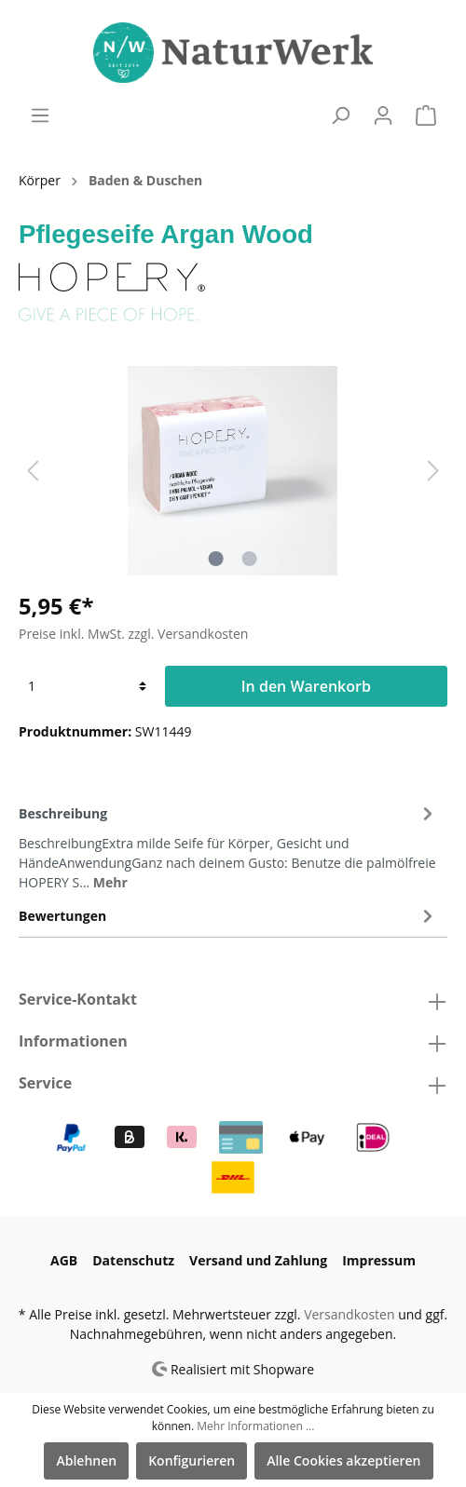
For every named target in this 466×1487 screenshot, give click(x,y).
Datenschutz (133, 1260)
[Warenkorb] (425, 115)
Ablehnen (86, 1460)
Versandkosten (349, 1314)
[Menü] (40, 115)
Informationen (73, 1041)
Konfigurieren (191, 1460)
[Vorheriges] (33, 470)
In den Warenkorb (306, 686)
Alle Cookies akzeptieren (343, 1460)
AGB (63, 1260)
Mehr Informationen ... (255, 1426)
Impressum (379, 1260)
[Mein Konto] (383, 115)
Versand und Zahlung (258, 1260)
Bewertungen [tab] (228, 915)
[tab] (228, 845)
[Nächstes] (433, 470)
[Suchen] (340, 115)
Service (45, 1083)
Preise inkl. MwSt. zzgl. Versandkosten (133, 633)
